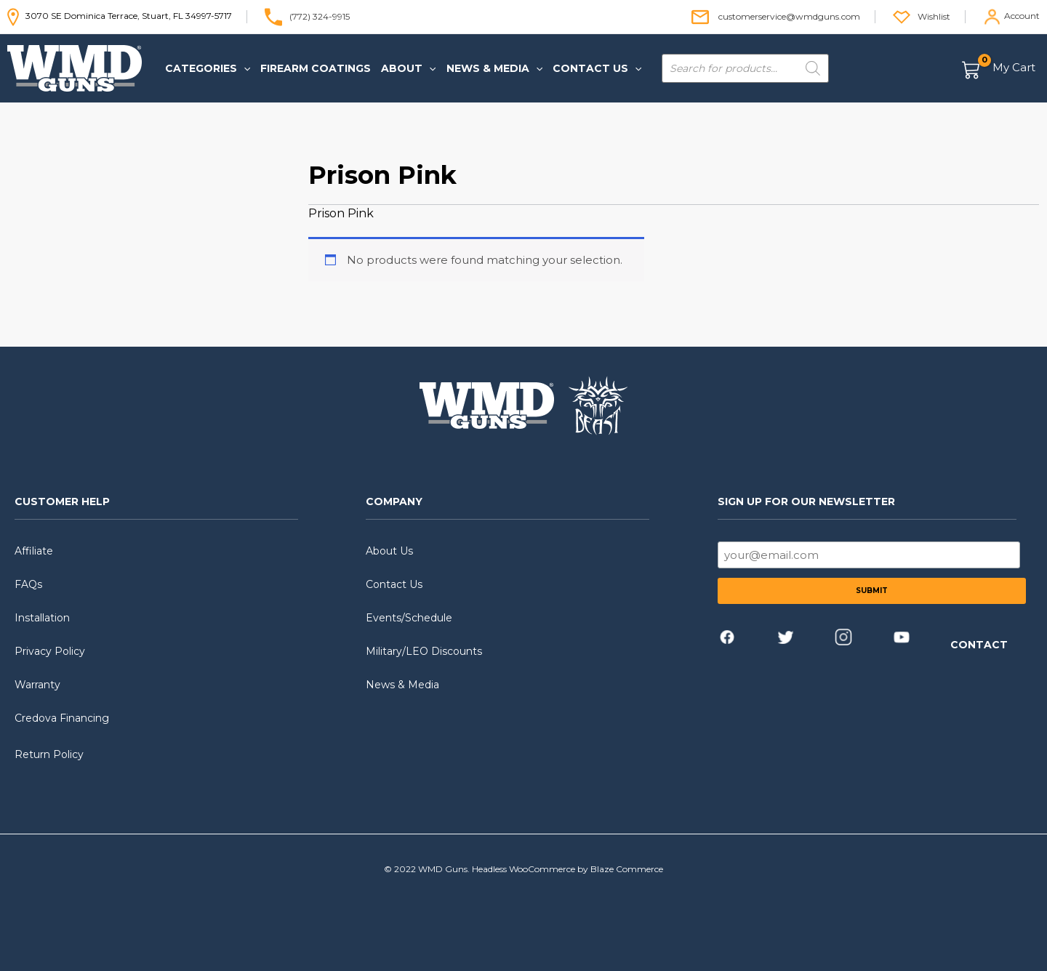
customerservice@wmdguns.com (789, 15)
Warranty (37, 684)
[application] (243, 68)
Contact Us (394, 584)
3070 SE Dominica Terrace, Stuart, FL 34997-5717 (119, 15)
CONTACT (979, 644)
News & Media (402, 684)
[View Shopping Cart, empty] (999, 68)
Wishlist (934, 15)
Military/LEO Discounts (424, 651)
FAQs (28, 584)
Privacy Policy (50, 651)
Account (1022, 15)
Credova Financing (62, 718)
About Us (389, 550)
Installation (42, 617)
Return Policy (49, 754)
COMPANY (394, 501)
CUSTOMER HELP (62, 501)
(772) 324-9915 (319, 15)
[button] (207, 68)
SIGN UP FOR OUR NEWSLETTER (806, 501)
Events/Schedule (409, 617)
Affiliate (34, 550)
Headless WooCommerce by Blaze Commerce (567, 868)
